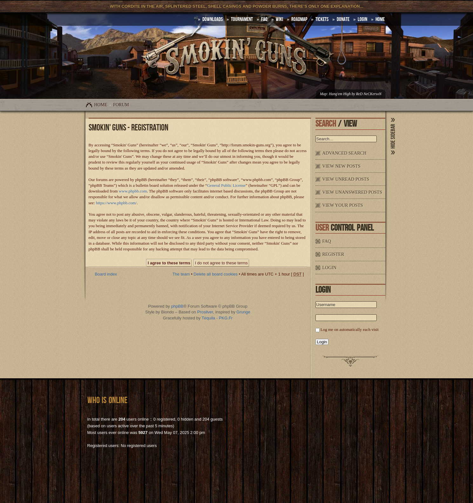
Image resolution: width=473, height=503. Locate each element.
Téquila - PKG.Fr (217, 318)
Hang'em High (339, 94)
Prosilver (205, 312)
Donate (343, 19)
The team (181, 274)
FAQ (264, 19)
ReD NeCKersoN (369, 94)
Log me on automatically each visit (350, 329)
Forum (121, 104)
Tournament (242, 19)
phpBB (177, 306)
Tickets (321, 19)
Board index (106, 274)
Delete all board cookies (215, 274)
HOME (380, 19)
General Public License (226, 185)
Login (362, 19)
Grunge (243, 312)
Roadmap (299, 19)
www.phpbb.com (133, 191)
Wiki (279, 19)
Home (100, 104)
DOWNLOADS (212, 19)
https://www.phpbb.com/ (116, 202)
